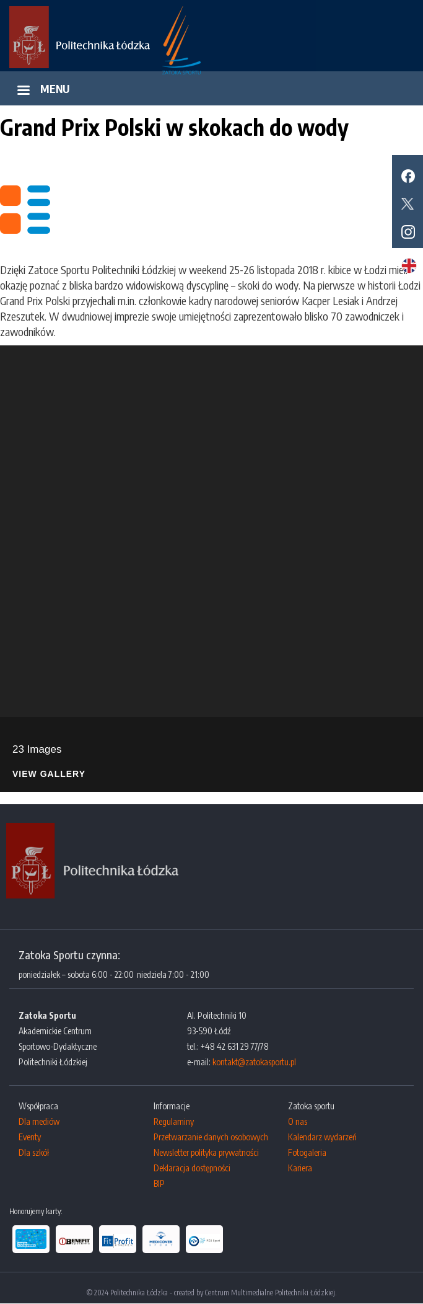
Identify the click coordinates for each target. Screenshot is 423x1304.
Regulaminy (174, 1121)
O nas (297, 1121)
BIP (159, 1183)
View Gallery (48, 774)
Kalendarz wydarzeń (322, 1137)
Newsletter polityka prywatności (206, 1152)
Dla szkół (34, 1152)
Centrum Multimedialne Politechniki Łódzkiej (270, 1292)
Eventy (30, 1137)
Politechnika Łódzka (139, 1292)
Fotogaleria (307, 1152)
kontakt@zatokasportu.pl (254, 1062)
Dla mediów (39, 1121)
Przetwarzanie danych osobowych (211, 1137)
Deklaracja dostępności (192, 1168)
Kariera (300, 1168)
